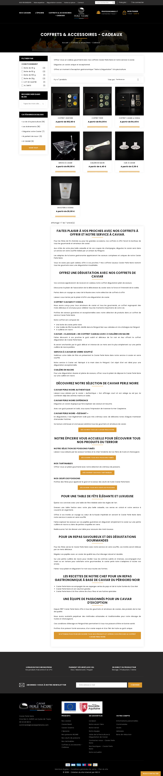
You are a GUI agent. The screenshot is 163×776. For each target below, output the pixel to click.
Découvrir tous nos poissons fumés (97, 458)
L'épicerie (39, 13)
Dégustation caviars (54, 3)
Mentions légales (62, 769)
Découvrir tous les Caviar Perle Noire (97, 430)
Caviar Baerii (67, 724)
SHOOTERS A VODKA (65, 208)
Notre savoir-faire (96, 724)
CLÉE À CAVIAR (129, 163)
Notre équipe (94, 731)
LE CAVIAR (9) (28, 141)
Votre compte (123, 716)
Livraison (92, 721)
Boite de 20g (34, 78)
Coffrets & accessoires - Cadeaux (60, 14)
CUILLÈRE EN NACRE (97, 163)
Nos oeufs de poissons (71, 738)
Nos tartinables (68, 741)
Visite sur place (69, 3)
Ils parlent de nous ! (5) (32, 136)
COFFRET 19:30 (97, 118)
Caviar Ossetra (68, 728)
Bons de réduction (124, 734)
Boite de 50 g (34, 71)
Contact (81, 3)
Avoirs (118, 728)
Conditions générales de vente (84, 769)
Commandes (121, 724)
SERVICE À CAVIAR (65, 163)
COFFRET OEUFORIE (65, 118)
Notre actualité (95, 752)
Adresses (120, 731)
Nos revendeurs (25, 3)
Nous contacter (150, 773)
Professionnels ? (110, 11)
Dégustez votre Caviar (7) (33, 131)
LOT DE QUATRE (34, 82)
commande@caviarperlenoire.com (34, 725)
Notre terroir (94, 728)
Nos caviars (25, 13)
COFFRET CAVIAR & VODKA (129, 118)
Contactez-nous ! (109, 14)
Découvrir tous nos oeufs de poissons (97, 487)
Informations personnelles (127, 721)
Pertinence (128, 79)
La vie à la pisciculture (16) (34, 122)
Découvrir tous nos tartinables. (97, 473)
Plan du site (103, 769)
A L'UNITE (34, 85)
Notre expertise (39, 3)
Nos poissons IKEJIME (70, 734)
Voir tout (33, 148)
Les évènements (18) (31, 126)
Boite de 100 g (34, 75)
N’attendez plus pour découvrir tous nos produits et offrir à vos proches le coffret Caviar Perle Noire (97, 635)
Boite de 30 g (34, 68)
